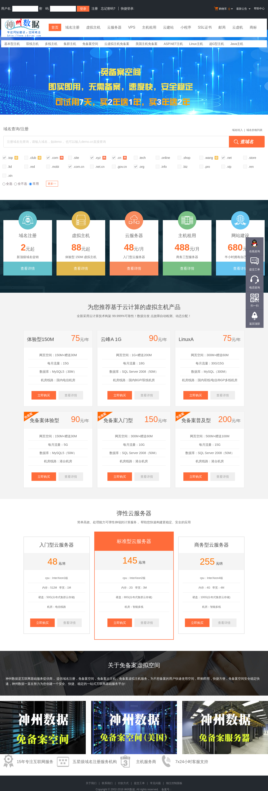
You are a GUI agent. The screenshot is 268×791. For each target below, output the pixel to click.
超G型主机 (216, 44)
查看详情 (28, 268)
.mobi (55, 166)
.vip (228, 166)
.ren (251, 166)
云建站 (168, 27)
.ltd (10, 166)
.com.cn (78, 166)
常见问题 (155, 783)
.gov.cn (122, 166)
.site (76, 158)
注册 (95, 8)
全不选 (20, 183)
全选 (7, 183)
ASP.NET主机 (173, 44)
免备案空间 (90, 44)
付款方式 (123, 783)
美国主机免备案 (146, 44)
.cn (122, 158)
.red (32, 166)
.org (141, 166)
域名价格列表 (254, 130)
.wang (211, 158)
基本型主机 (12, 44)
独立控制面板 (174, 783)
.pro (207, 166)
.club (35, 158)
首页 (55, 27)
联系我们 (107, 783)
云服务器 (114, 27)
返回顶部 (254, 323)
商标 (253, 27)
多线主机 (51, 44)
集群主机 (70, 44)
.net (229, 158)
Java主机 (236, 44)
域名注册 (72, 27)
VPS (131, 27)
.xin (10, 175)
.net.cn (100, 166)
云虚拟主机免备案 (116, 44)
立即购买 (44, 395)
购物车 (224, 9)
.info (164, 166)
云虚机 (237, 27)
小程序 (185, 27)
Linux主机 (196, 44)
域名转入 (237, 130)
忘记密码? (108, 8)
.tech (142, 158)
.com (57, 158)
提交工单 (139, 783)
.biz (185, 166)
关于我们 (91, 783)
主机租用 (149, 27)
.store (252, 158)
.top (13, 158)
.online (165, 158)
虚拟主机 (93, 27)
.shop (186, 158)
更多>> (52, 183)
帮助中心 (259, 8)
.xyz (100, 158)
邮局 (222, 27)
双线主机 (32, 44)
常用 (34, 183)
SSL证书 (205, 27)
